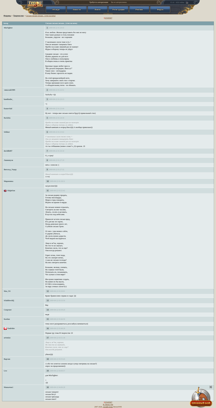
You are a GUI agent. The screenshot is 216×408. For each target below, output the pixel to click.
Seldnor (7, 132)
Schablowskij (9, 300)
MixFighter (8, 28)
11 (47, 191)
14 (48, 310)
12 (48, 291)
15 (48, 319)
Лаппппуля (8, 160)
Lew (5, 371)
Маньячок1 (8, 387)
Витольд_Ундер (10, 169)
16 (48, 328)
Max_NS (7, 291)
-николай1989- (9, 90)
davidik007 (8, 151)
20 (48, 387)
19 (48, 371)
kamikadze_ (8, 99)
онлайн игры (108, 407)
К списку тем (108, 404)
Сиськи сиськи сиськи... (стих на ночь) (40, 16)
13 (48, 300)
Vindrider (11, 328)
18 (48, 359)
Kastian (7, 319)
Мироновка (8, 181)
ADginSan (11, 191)
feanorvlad (8, 109)
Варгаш (7, 359)
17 (48, 338)
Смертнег (8, 310)
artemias (7, 338)
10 (48, 181)
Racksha (7, 118)
